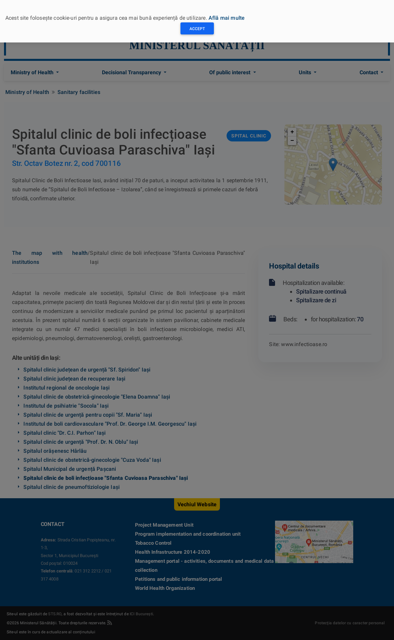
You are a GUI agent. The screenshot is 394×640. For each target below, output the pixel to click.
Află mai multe (227, 18)
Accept (197, 28)
